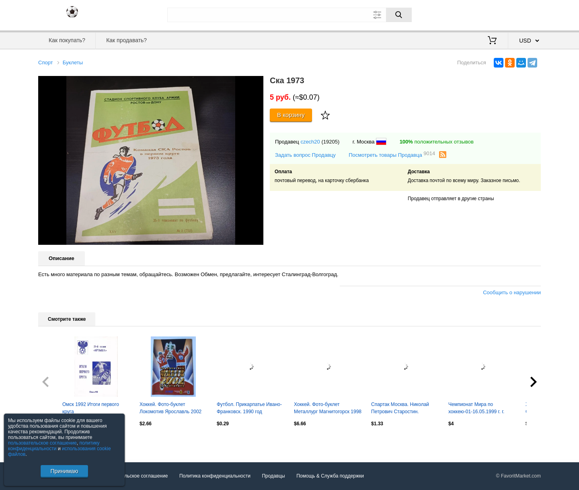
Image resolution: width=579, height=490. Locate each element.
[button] (256, 83)
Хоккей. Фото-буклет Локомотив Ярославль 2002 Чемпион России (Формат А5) (172, 409)
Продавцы (273, 476)
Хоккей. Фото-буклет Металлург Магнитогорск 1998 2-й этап (327, 409)
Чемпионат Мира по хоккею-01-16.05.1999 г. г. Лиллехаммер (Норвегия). (477, 409)
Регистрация (524, 14)
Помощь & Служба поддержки (330, 476)
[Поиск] (399, 15)
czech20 (310, 142)
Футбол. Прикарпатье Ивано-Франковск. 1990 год (249, 408)
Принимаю (64, 471)
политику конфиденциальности (54, 445)
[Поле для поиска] (289, 15)
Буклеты (73, 62)
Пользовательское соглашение (133, 476)
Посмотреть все (56, 441)
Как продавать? (126, 40)
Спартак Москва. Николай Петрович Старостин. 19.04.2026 (400, 409)
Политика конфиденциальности (214, 476)
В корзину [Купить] (291, 114)
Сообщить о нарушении (512, 292)
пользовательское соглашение (42, 443)
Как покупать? (67, 40)
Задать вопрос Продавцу (305, 155)
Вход (493, 14)
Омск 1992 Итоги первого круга (90, 408)
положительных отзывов (437, 142)
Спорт (45, 62)
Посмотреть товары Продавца (392, 154)
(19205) (330, 142)
